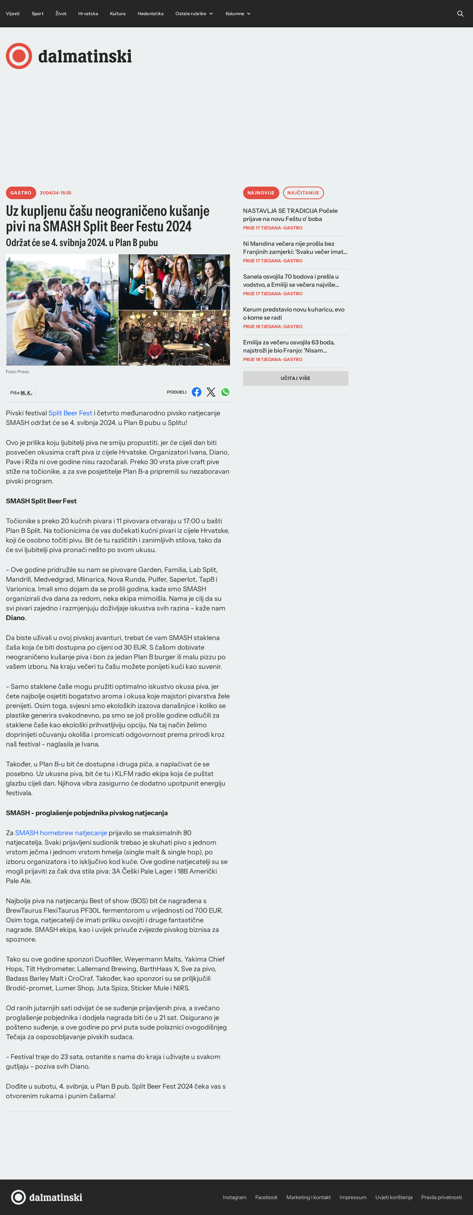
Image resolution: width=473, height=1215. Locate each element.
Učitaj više (296, 378)
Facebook (266, 1197)
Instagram (234, 1197)
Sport (38, 13)
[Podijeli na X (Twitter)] (211, 392)
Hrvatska (88, 13)
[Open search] (460, 13)
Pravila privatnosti (441, 1197)
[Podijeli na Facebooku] (196, 392)
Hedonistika (151, 13)
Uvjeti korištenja (393, 1197)
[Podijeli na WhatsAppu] (225, 392)
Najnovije (261, 192)
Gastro (21, 192)
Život (61, 13)
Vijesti (13, 13)
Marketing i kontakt (308, 1197)
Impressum (353, 1197)
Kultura (118, 13)
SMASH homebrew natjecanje (61, 833)
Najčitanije (303, 192)
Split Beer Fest (70, 413)
